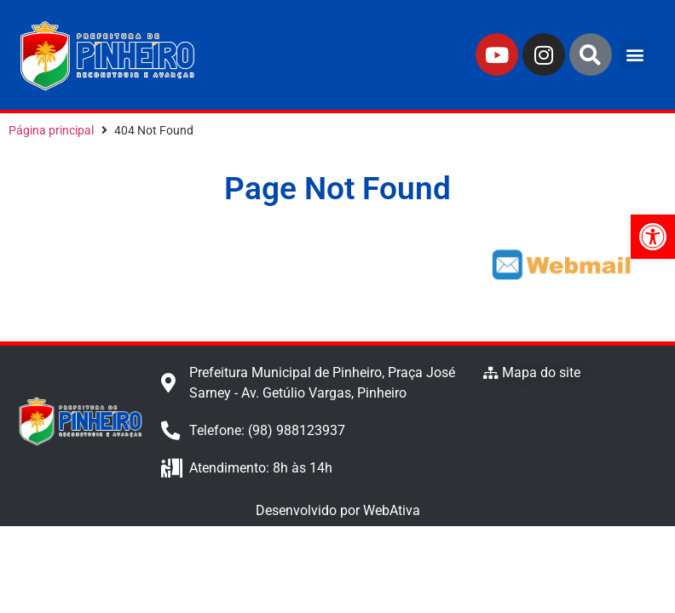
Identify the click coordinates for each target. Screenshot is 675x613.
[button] (634, 55)
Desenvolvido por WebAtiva (338, 510)
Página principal (51, 130)
